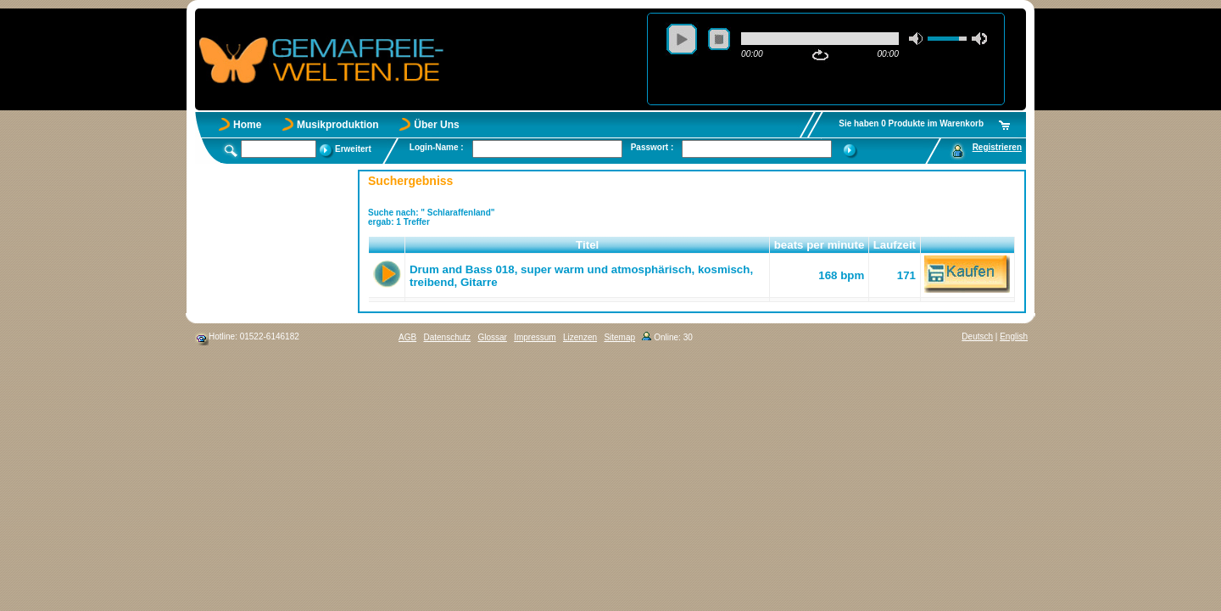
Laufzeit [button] (894, 244)
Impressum (534, 337)
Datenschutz (447, 337)
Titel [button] (587, 244)
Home (247, 125)
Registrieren (997, 147)
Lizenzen (580, 337)
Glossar (491, 337)
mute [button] (916, 38)
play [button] (682, 39)
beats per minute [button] (819, 244)
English (1014, 336)
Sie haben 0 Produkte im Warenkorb (911, 123)
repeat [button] (820, 55)
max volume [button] (979, 38)
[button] (387, 245)
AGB (407, 337)
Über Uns (436, 125)
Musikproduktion (338, 125)
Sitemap (619, 337)
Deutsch (977, 336)
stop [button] (719, 39)
